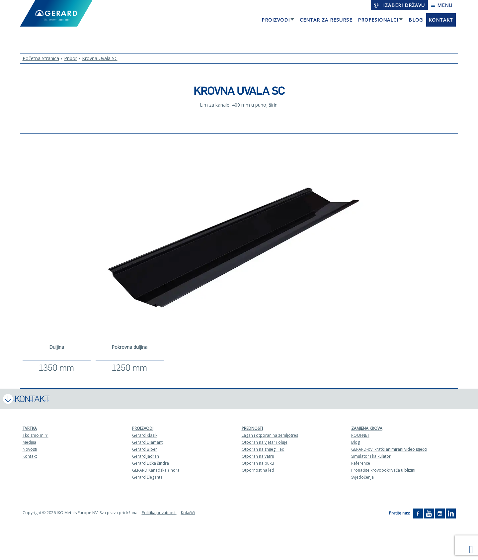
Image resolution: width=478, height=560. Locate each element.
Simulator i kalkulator (371, 456)
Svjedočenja (362, 477)
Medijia (29, 442)
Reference (360, 463)
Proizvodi (276, 20)
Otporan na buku (258, 463)
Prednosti (252, 428)
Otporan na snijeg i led (263, 449)
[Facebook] (418, 513)
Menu (441, 5)
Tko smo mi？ (35, 435)
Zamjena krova (366, 428)
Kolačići (188, 512)
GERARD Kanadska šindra (156, 470)
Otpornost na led (258, 470)
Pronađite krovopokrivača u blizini (383, 470)
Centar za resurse (326, 20)
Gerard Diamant (147, 442)
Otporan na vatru (258, 456)
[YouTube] (429, 513)
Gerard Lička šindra (150, 463)
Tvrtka (30, 428)
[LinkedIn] (451, 513)
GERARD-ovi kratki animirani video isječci (389, 449)
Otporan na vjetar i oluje (264, 442)
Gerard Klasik (144, 435)
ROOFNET (360, 435)
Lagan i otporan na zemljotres (270, 435)
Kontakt (441, 20)
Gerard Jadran (145, 456)
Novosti (30, 449)
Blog (416, 20)
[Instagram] (440, 513)
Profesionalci (378, 20)
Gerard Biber (144, 449)
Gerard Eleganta (147, 477)
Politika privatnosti (159, 512)
